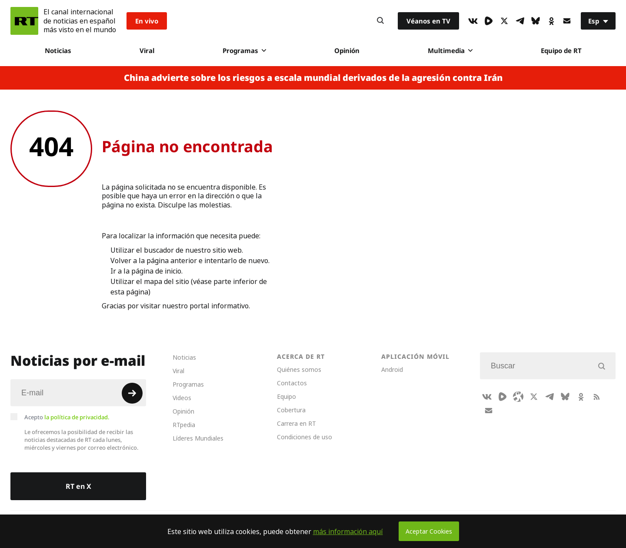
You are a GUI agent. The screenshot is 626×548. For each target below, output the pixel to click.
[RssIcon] (596, 397)
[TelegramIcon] (520, 21)
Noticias (58, 50)
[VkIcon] (473, 21)
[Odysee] (518, 397)
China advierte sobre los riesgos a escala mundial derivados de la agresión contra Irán (313, 78)
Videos (182, 397)
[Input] (78, 392)
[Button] (380, 20)
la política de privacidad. (77, 417)
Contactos (292, 383)
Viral (147, 50)
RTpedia (184, 424)
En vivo (146, 21)
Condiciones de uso (304, 436)
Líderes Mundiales (198, 438)
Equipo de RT (561, 50)
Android (392, 369)
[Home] (24, 21)
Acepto (67, 417)
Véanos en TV (428, 21)
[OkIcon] (551, 21)
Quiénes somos (299, 369)
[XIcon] (504, 21)
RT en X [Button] (78, 486)
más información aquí (348, 531)
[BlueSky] (536, 21)
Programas (244, 50)
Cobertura (291, 409)
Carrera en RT (296, 423)
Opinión (347, 50)
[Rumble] (489, 21)
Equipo (286, 396)
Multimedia (450, 50)
